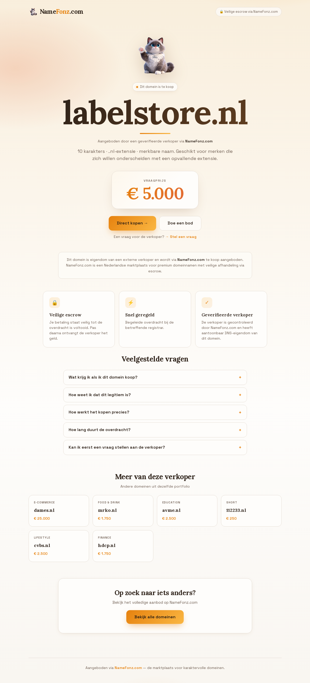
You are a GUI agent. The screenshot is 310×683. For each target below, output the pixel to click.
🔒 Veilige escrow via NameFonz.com (248, 11)
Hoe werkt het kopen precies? (99, 412)
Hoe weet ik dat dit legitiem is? (100, 394)
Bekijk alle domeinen (155, 617)
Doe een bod (180, 223)
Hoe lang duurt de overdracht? (100, 429)
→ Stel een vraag (180, 236)
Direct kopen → (132, 223)
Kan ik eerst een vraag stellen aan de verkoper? (117, 447)
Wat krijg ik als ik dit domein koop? (103, 377)
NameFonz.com (128, 667)
